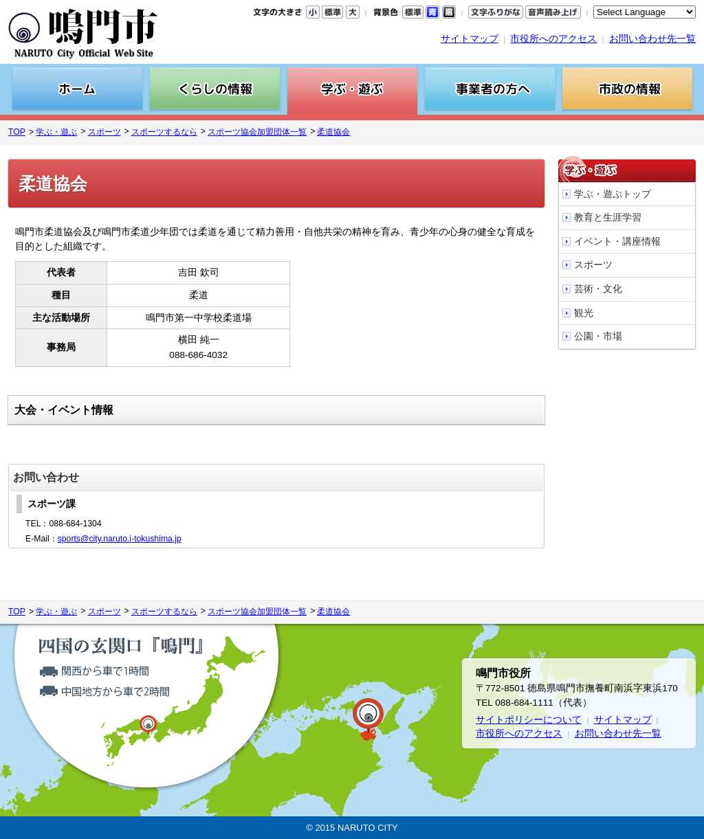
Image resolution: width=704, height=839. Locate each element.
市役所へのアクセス (553, 39)
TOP (16, 132)
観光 (583, 313)
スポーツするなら (164, 132)
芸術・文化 (598, 289)
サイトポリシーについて (529, 720)
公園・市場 (598, 336)
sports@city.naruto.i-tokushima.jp (120, 539)
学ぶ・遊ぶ (56, 132)
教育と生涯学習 (607, 217)
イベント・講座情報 (617, 241)
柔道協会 (333, 132)
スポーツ (104, 132)
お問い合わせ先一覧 (652, 39)
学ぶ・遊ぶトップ (612, 194)
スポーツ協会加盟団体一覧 (257, 132)
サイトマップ (469, 39)
